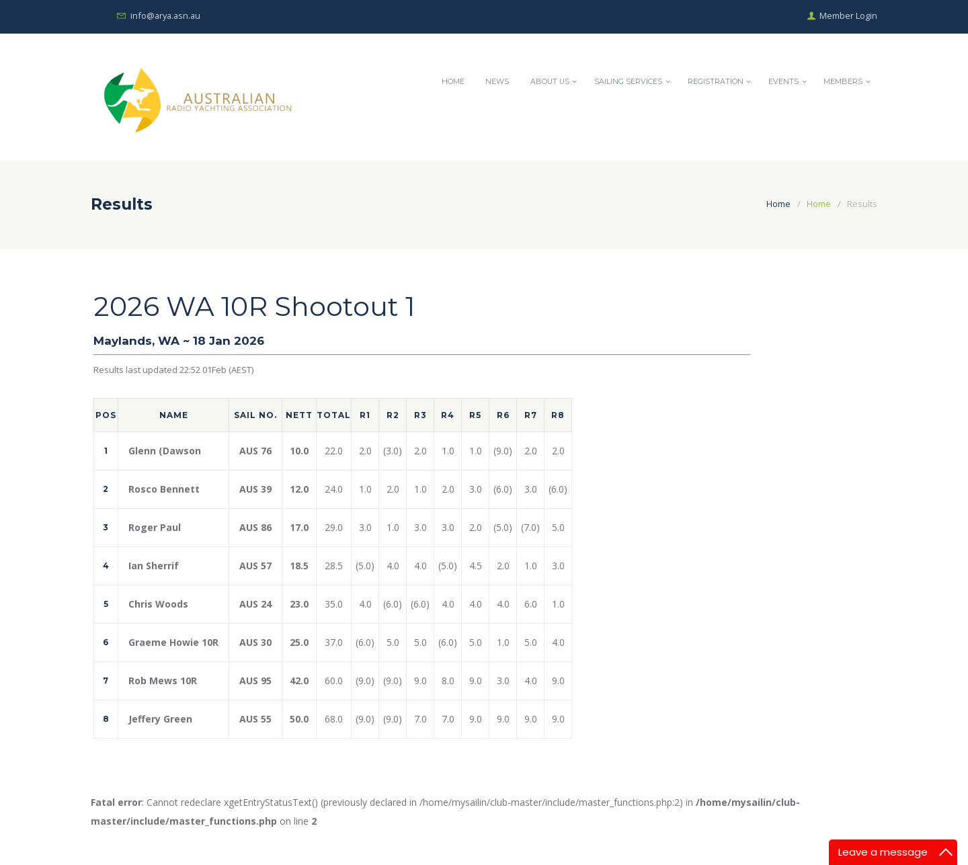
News (491, 82)
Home (446, 82)
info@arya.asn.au (167, 16)
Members (842, 82)
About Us (546, 82)
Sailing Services (626, 82)
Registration (713, 82)
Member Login (848, 16)
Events (783, 82)
